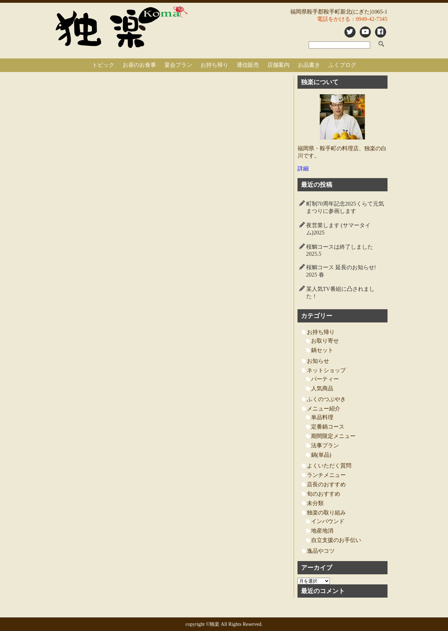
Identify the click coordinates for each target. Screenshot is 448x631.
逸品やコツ (321, 551)
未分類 (315, 503)
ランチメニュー (326, 475)
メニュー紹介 (323, 409)
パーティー (325, 379)
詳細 (303, 168)
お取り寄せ (325, 341)
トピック (103, 65)
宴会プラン (178, 65)
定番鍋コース (327, 427)
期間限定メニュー (333, 436)
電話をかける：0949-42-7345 (352, 19)
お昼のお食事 (139, 65)
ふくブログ (342, 65)
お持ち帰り (214, 65)
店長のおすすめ (326, 484)
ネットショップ (326, 370)
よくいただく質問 (329, 466)
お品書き (309, 65)
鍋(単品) (321, 455)
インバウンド (327, 521)
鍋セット (322, 350)
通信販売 (248, 65)
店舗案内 (278, 65)
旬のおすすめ (323, 494)
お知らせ (318, 361)
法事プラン (325, 445)
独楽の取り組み (326, 513)
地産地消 (322, 531)
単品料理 (322, 417)
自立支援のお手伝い (336, 540)
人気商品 (322, 388)
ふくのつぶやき (326, 399)
